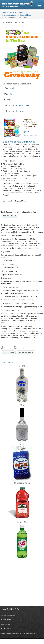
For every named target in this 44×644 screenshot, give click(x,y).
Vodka (13, 88)
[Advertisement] (21, 584)
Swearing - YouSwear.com (8, 615)
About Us (3, 614)
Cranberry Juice (22, 105)
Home (4, 12)
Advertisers (4, 624)
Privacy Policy (18, 614)
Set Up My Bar (8, 362)
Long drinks (22, 12)
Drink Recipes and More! (18, 4)
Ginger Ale (19, 111)
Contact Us (10, 614)
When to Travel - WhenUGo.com (32, 614)
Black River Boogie (26, 352)
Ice (11, 99)
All (9, 624)
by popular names (10, 15)
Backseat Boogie (9, 215)
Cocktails (12, 12)
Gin (11, 94)
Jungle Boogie (8, 352)
